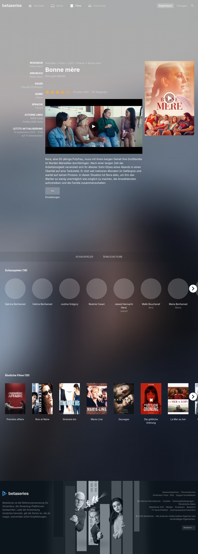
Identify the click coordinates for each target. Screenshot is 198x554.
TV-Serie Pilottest (159, 510)
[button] (15, 295)
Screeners (180, 507)
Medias (169, 507)
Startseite (50, 63)
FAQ (172, 495)
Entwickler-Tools (160, 495)
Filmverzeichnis (188, 492)
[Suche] (192, 6)
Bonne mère (94, 63)
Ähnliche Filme (112, 256)
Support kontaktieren (186, 495)
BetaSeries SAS (156, 507)
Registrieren (165, 5)
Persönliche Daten (187, 504)
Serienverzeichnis (170, 492)
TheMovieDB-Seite (32, 121)
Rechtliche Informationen (148, 501)
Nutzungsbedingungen (183, 501)
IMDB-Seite (36, 118)
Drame (80, 63)
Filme (62, 63)
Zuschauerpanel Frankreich (183, 510)
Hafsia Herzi (36, 66)
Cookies (166, 501)
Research (191, 507)
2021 (71, 63)
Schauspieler (84, 256)
